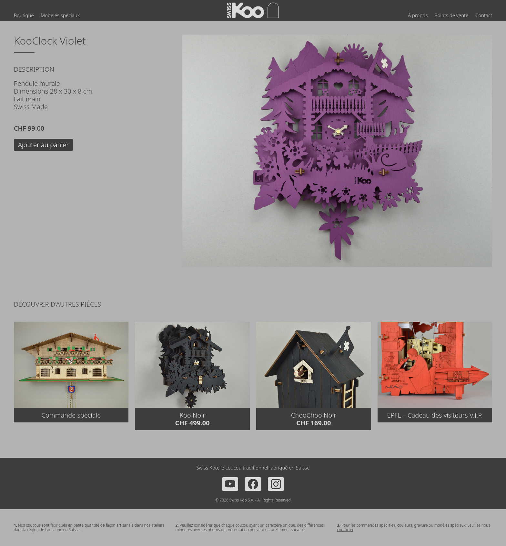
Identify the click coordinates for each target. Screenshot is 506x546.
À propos (418, 15)
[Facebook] (253, 484)
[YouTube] (230, 484)
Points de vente (452, 15)
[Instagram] (276, 484)
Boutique (24, 15)
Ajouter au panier (43, 144)
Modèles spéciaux (60, 15)
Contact (483, 15)
